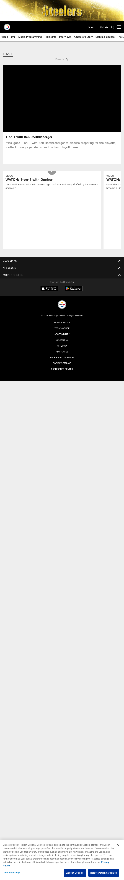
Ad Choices (62, 351)
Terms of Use (62, 328)
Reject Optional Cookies (103, 872)
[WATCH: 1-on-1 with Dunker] (52, 182)
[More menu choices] (119, 27)
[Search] (112, 27)
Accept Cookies (75, 872)
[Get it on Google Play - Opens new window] (74, 290)
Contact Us (62, 340)
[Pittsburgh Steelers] (62, 305)
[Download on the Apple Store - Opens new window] (49, 289)
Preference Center (62, 369)
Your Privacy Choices (62, 357)
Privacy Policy (62, 322)
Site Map (62, 345)
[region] (62, 860)
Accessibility (62, 334)
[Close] (118, 845)
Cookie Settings (62, 363)
